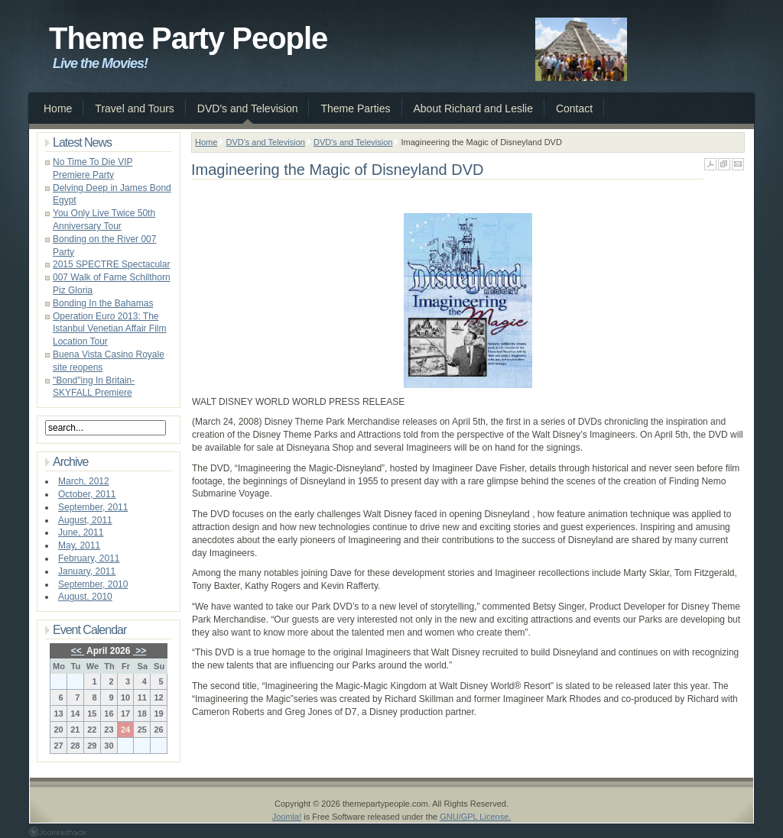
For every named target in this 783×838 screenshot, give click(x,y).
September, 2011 (93, 507)
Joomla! (287, 816)
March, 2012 (83, 481)
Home (206, 142)
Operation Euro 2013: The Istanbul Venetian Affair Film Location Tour (110, 329)
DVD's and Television (265, 142)
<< (77, 650)
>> (139, 650)
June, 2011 (80, 532)
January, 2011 (86, 571)
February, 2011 (89, 558)
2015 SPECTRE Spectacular (111, 264)
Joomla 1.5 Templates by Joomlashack (57, 831)
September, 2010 (93, 584)
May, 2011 (79, 545)
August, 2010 (85, 596)
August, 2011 (85, 520)
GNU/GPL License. (475, 816)
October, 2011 (86, 494)
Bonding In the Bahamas (103, 303)
